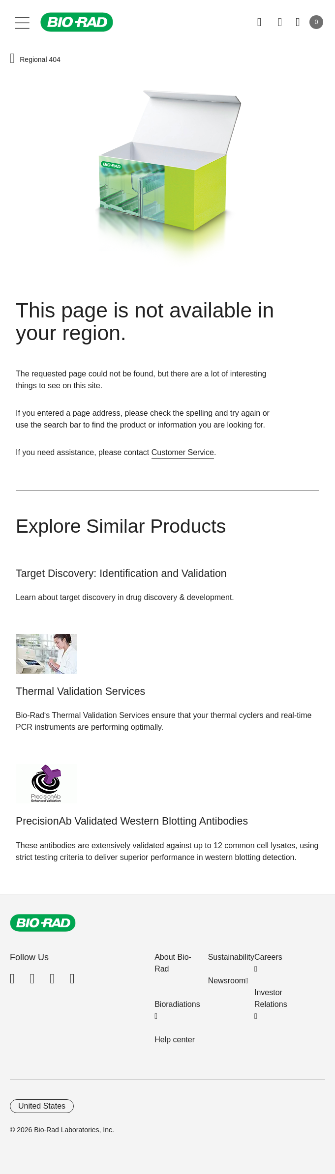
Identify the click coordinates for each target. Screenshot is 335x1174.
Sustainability (231, 957)
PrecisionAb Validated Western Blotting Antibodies (132, 821)
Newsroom (226, 980)
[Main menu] (22, 22)
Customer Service (183, 452)
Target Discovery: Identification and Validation (121, 573)
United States (41, 1106)
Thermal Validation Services (80, 691)
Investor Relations (270, 998)
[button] (12, 59)
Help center (174, 1039)
